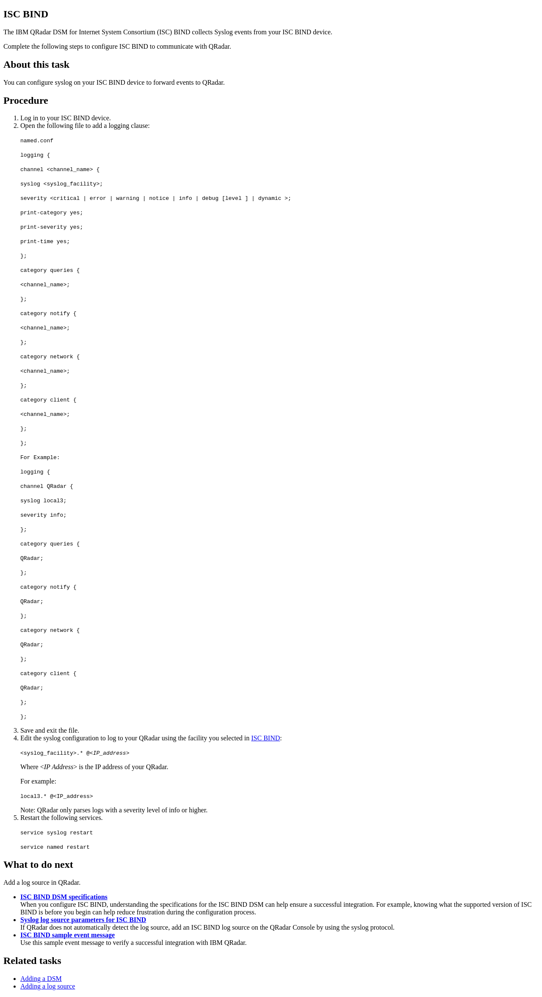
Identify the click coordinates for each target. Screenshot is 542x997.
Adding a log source (47, 986)
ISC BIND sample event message (67, 935)
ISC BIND (265, 738)
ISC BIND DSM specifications (64, 896)
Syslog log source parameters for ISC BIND (83, 919)
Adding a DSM (41, 978)
